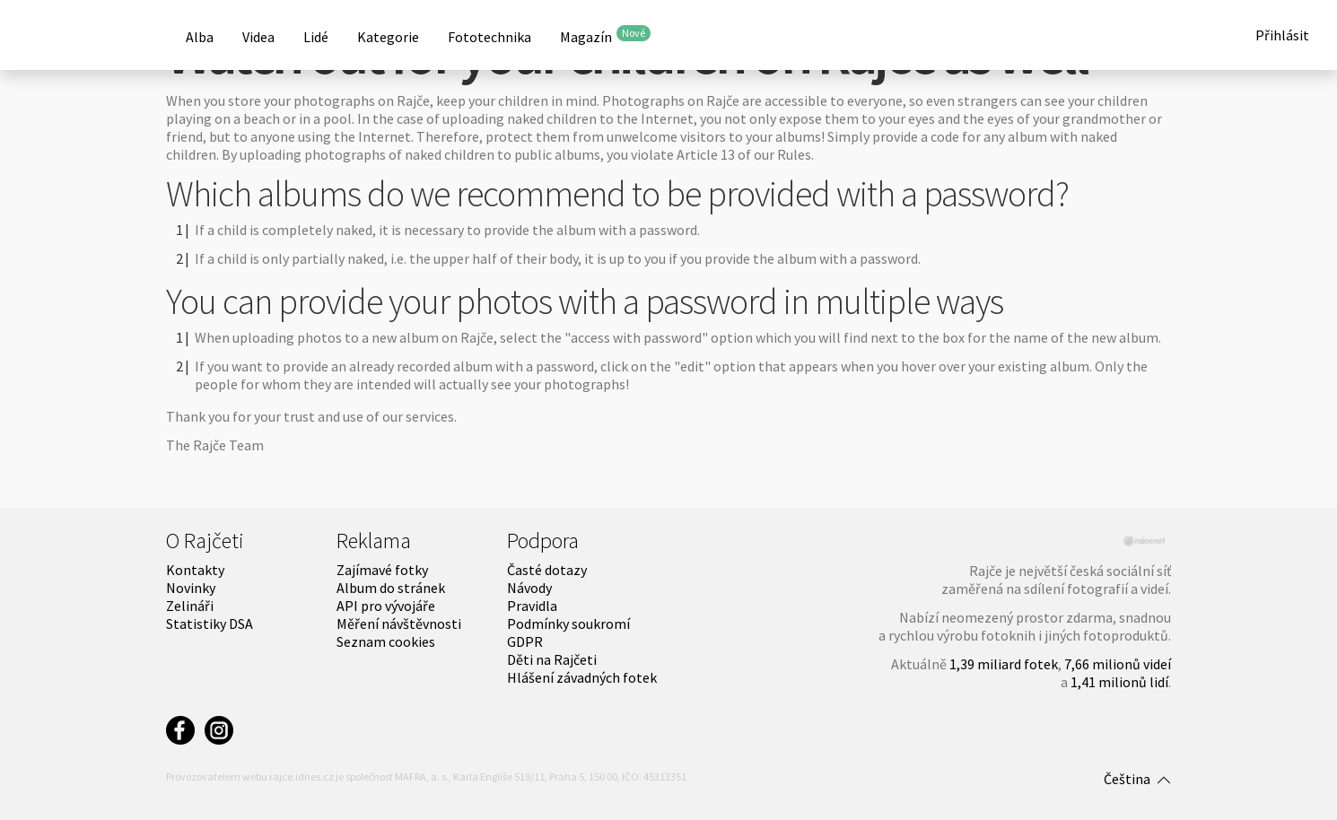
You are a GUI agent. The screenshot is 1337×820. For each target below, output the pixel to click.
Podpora (543, 540)
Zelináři (190, 606)
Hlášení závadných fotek (582, 677)
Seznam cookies (385, 641)
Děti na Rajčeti (552, 659)
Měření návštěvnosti (398, 623)
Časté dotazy (547, 570)
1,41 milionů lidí (1119, 682)
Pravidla (532, 606)
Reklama (373, 540)
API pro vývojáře (385, 606)
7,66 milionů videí (1117, 664)
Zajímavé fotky (382, 570)
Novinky (190, 588)
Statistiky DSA (209, 623)
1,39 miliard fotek (1003, 664)
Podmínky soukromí (568, 623)
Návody (529, 588)
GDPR (525, 641)
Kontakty (195, 570)
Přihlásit (1282, 35)
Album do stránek (390, 588)
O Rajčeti (205, 540)
